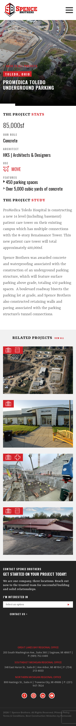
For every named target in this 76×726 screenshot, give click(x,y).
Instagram (33, 696)
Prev (33, 97)
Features (10, 177)
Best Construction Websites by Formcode (49, 716)
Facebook (24, 696)
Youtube (52, 696)
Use (5, 163)
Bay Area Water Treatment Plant (38, 531)
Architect (11, 149)
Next (43, 97)
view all (59, 338)
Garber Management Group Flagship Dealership (38, 424)
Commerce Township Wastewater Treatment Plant (38, 370)
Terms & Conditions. (14, 716)
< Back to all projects (20, 66)
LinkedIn (43, 696)
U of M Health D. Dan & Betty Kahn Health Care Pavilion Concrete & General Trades (38, 477)
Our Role (10, 135)
